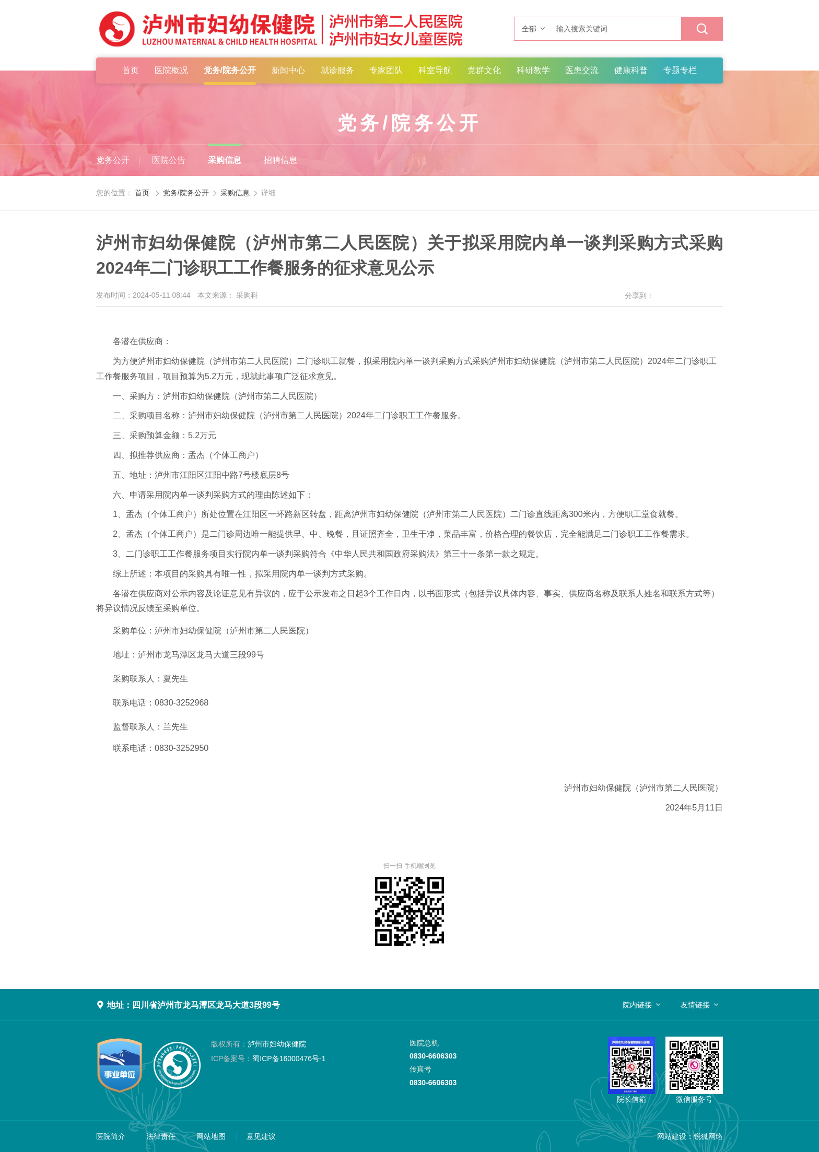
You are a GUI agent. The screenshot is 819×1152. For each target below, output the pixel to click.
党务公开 (113, 160)
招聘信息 (280, 160)
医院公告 (168, 160)
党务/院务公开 (230, 70)
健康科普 (631, 70)
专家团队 (386, 70)
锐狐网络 (708, 1136)
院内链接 (637, 1005)
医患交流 (582, 70)
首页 (130, 70)
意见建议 (261, 1136)
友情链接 (695, 1005)
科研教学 (533, 70)
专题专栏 (680, 70)
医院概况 (171, 70)
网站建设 (671, 1136)
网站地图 (211, 1136)
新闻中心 (288, 70)
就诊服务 (337, 70)
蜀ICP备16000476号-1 (268, 1058)
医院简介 (110, 1136)
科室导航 (435, 70)
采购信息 (224, 160)
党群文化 (484, 70)
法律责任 (161, 1136)
